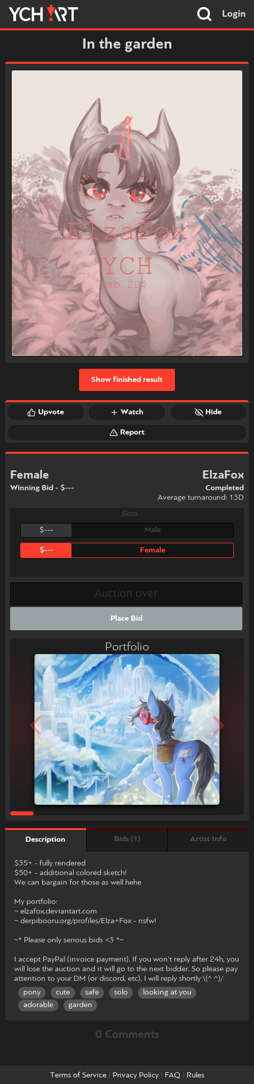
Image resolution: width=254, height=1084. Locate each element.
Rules (195, 1075)
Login (234, 14)
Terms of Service (78, 1075)
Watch (126, 412)
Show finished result (127, 380)
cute (63, 992)
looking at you (167, 992)
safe (92, 992)
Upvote (45, 412)
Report (127, 432)
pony (32, 992)
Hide (208, 412)
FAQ (172, 1075)
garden (80, 1005)
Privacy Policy (136, 1075)
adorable (38, 1005)
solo (121, 992)
